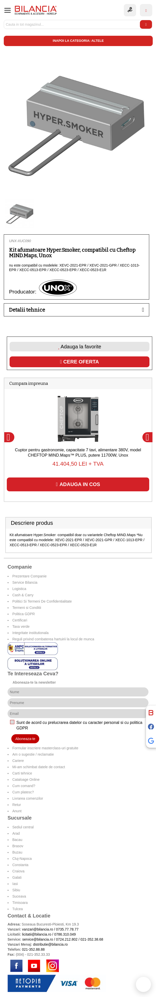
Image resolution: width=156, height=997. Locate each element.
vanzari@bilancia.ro (37, 929)
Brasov (17, 846)
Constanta (20, 865)
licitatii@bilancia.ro (36, 934)
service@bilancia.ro (37, 939)
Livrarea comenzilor (27, 798)
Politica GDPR (23, 614)
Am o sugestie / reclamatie (33, 754)
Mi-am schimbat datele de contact (38, 767)
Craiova (18, 871)
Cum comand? (23, 786)
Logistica (19, 589)
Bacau (17, 840)
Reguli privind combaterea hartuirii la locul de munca (53, 639)
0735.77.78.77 (67, 929)
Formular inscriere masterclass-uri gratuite (45, 748)
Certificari (19, 620)
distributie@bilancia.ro (50, 944)
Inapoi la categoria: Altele (78, 41)
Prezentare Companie (29, 576)
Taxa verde (20, 626)
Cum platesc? (23, 792)
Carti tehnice (22, 773)
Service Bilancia (24, 582)
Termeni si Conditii (26, 608)
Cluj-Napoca (22, 859)
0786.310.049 (65, 934)
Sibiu (16, 890)
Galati (17, 877)
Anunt (17, 811)
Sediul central (23, 827)
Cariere (18, 761)
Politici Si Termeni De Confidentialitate (42, 601)
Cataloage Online (26, 780)
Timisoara (20, 903)
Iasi (15, 884)
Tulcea (17, 909)
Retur (16, 805)
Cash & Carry (22, 595)
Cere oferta (79, 361)
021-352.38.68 (92, 939)
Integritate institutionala (30, 633)
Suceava (19, 896)
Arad (16, 833)
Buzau (17, 852)
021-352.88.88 (33, 949)
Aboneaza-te (25, 739)
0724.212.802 (66, 939)
